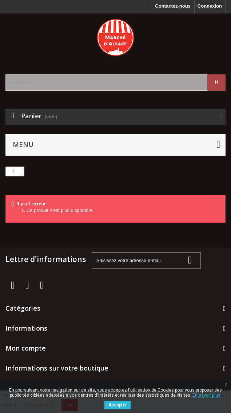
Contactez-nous (173, 6)
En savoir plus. (207, 395)
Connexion (210, 6)
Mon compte (25, 348)
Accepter (117, 405)
